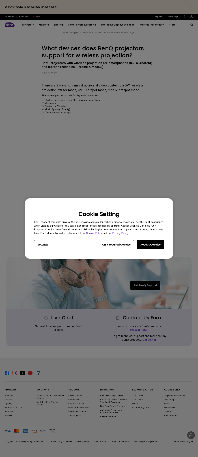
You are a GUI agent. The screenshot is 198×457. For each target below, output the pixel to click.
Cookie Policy (94, 233)
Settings (42, 244)
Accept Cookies (150, 244)
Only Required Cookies (116, 244)
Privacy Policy (120, 233)
